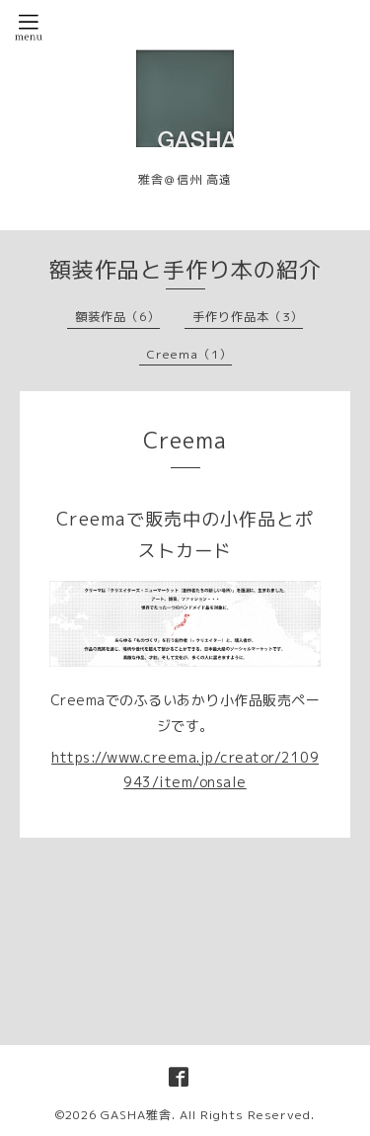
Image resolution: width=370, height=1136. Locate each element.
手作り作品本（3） (247, 316)
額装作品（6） (117, 316)
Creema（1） (189, 354)
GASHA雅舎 (136, 1114)
